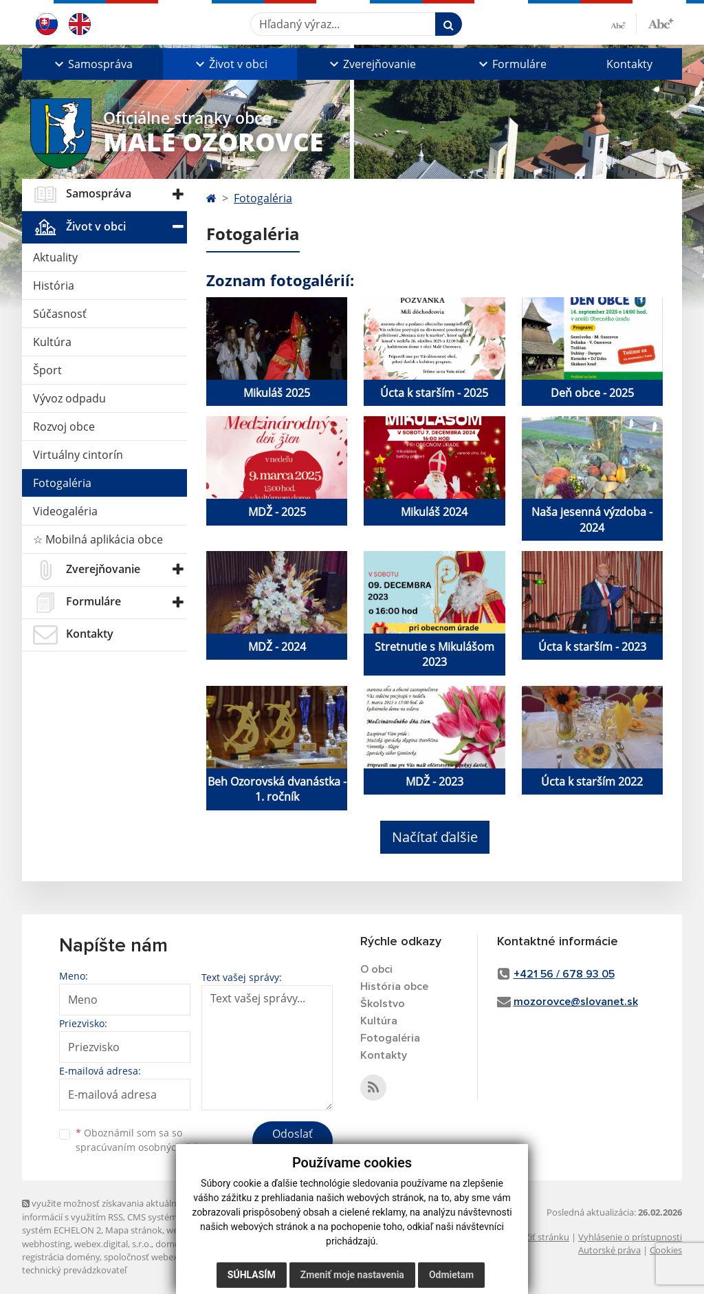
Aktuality (55, 257)
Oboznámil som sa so (146, 1140)
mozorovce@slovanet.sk (576, 1001)
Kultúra (52, 341)
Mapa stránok (133, 1230)
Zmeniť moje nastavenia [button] (352, 1274)
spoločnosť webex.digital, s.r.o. (166, 1257)
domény (172, 1244)
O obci (376, 969)
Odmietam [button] (451, 1274)
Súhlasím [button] (252, 1274)
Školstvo (382, 1003)
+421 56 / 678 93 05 (564, 974)
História (53, 285)
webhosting (46, 1244)
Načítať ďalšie (435, 837)
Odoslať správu (292, 1142)
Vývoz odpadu (69, 398)
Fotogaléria (62, 482)
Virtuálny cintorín (78, 454)
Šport (47, 370)
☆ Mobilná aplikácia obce (98, 539)
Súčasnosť (60, 313)
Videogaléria (65, 511)
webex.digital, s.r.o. (112, 1244)
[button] (92, 64)
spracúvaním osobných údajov (146, 1147)
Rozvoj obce (64, 426)
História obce (394, 986)
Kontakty (629, 64)
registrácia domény (61, 1257)
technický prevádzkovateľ (74, 1270)
